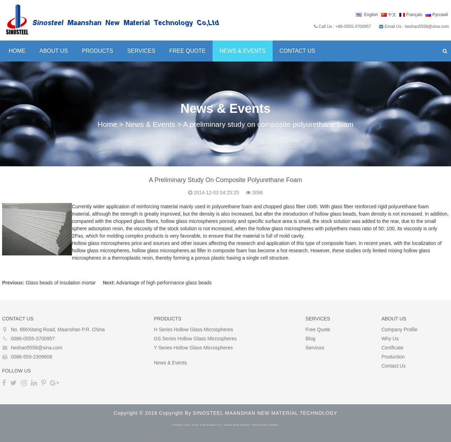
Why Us (390, 338)
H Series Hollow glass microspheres (193, 329)
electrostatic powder (266, 425)
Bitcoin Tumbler (17, 438)
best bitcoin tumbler (156, 438)
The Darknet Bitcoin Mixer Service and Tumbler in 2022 (330, 438)
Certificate (393, 347)
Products (97, 51)
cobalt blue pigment (237, 425)
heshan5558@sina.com (36, 347)
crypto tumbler (217, 438)
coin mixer (189, 438)
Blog (310, 338)
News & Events (243, 51)
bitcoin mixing (118, 438)
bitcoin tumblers (252, 438)
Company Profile (400, 329)
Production (393, 357)
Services (141, 51)
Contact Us (298, 51)
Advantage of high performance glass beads (164, 282)
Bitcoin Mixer (49, 438)
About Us (53, 51)
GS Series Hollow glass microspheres (195, 338)
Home (17, 51)
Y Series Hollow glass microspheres (193, 347)
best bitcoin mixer (83, 438)
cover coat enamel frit (207, 425)
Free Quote (187, 51)
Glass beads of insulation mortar (61, 282)
